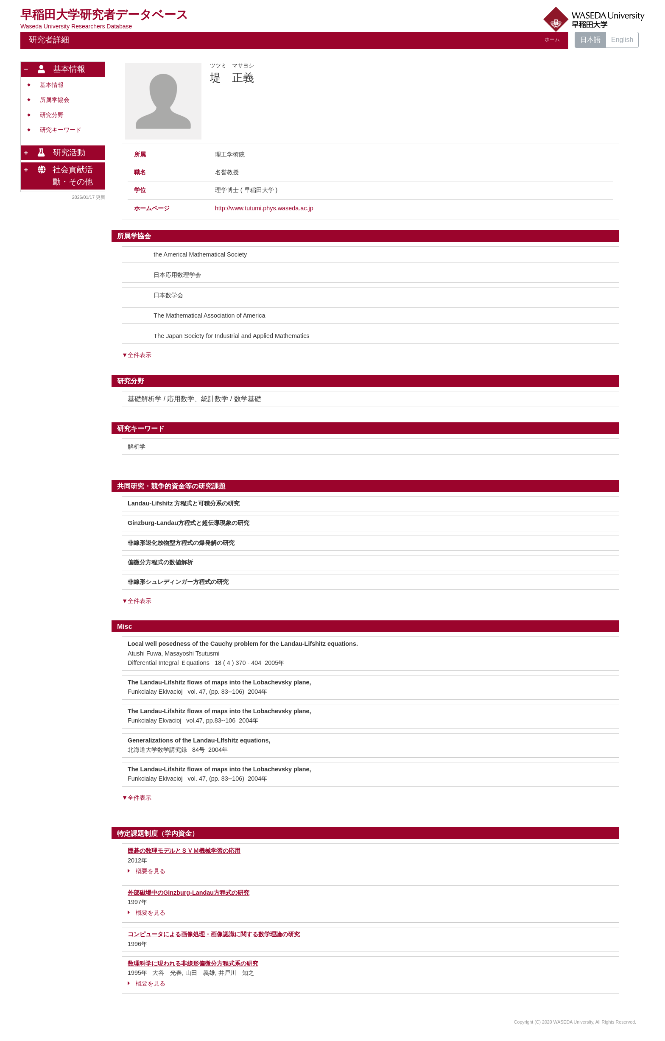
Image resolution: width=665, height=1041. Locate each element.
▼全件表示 (136, 355)
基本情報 (52, 85)
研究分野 (52, 115)
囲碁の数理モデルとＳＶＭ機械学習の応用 (184, 850)
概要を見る (146, 871)
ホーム (552, 39)
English (622, 39)
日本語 (590, 39)
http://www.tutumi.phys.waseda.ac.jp (264, 208)
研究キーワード (60, 130)
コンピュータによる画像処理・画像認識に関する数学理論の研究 (214, 934)
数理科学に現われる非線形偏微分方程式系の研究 (193, 963)
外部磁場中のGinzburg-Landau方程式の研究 (188, 892)
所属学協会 (55, 100)
